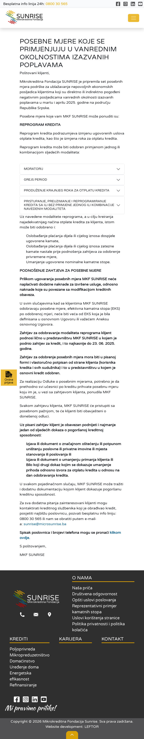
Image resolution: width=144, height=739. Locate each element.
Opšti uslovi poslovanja (94, 600)
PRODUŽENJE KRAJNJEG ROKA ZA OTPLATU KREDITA (66, 190)
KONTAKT (113, 639)
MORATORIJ (33, 169)
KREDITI (19, 639)
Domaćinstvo (22, 661)
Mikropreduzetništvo (29, 655)
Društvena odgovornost (94, 594)
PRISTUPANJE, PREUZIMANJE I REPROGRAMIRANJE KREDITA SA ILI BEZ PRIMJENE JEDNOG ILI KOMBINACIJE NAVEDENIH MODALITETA (69, 205)
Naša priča (82, 588)
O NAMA (82, 578)
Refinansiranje (23, 685)
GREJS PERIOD (35, 180)
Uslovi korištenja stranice (96, 618)
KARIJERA (70, 639)
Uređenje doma (24, 667)
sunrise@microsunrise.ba (45, 524)
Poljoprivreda (22, 649)
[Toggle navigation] (133, 18)
